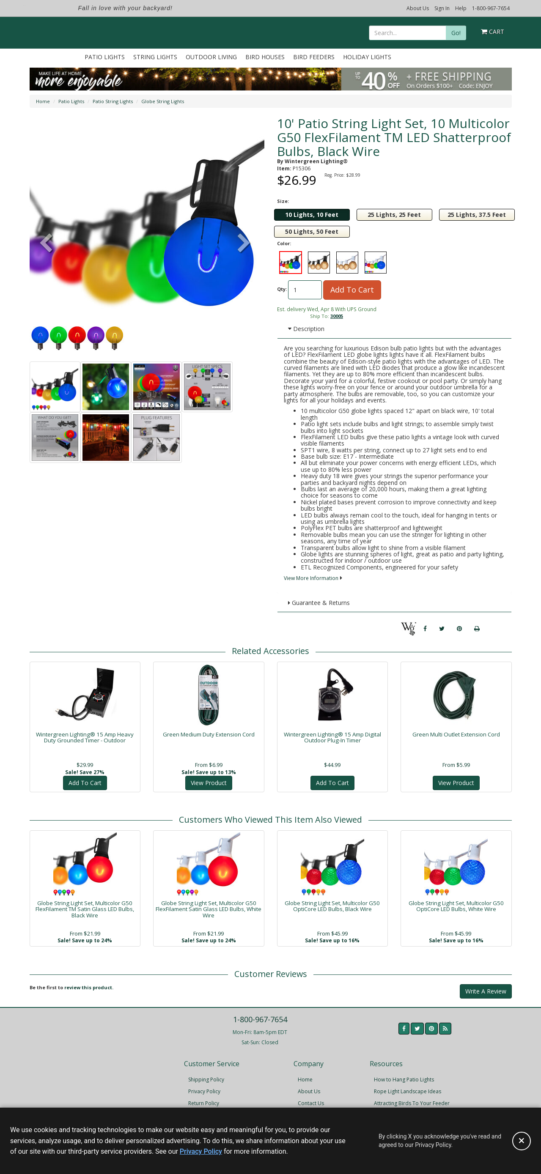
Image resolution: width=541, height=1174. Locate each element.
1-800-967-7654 (491, 8)
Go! (456, 33)
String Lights (155, 57)
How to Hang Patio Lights (404, 1079)
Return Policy (203, 1103)
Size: (283, 201)
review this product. (88, 987)
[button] (244, 244)
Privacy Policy (204, 1091)
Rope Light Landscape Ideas (407, 1091)
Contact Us (311, 1103)
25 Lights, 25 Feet (394, 215)
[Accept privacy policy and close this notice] (521, 1141)
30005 (336, 316)
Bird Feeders (314, 57)
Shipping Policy (206, 1079)
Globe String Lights (162, 101)
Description (306, 329)
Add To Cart (352, 290)
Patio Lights (105, 57)
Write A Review (485, 991)
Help (461, 8)
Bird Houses (265, 57)
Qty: (282, 289)
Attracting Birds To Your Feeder (412, 1103)
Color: (284, 243)
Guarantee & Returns (319, 603)
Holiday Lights (367, 57)
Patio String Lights (113, 101)
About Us (417, 8)
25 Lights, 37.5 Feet (477, 215)
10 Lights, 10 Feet (311, 215)
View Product (209, 783)
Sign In (442, 8)
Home (43, 101)
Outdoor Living (211, 57)
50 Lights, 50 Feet (311, 231)
